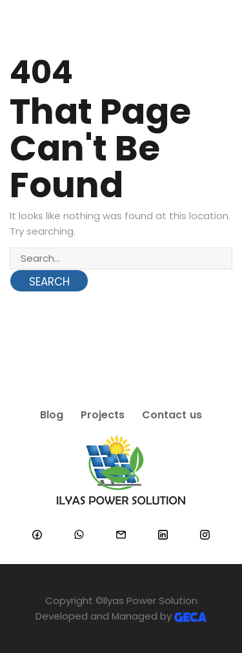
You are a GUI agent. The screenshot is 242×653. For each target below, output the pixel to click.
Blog (51, 414)
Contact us (172, 414)
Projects (103, 414)
